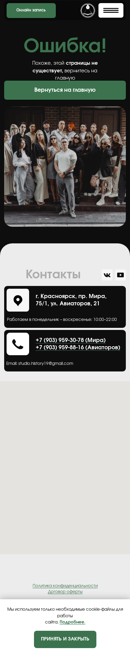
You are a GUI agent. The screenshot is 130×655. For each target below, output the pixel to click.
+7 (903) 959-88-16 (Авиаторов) (78, 347)
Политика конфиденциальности (65, 586)
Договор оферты (65, 592)
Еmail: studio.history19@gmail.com (39, 364)
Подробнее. (72, 622)
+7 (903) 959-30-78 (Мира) (71, 340)
